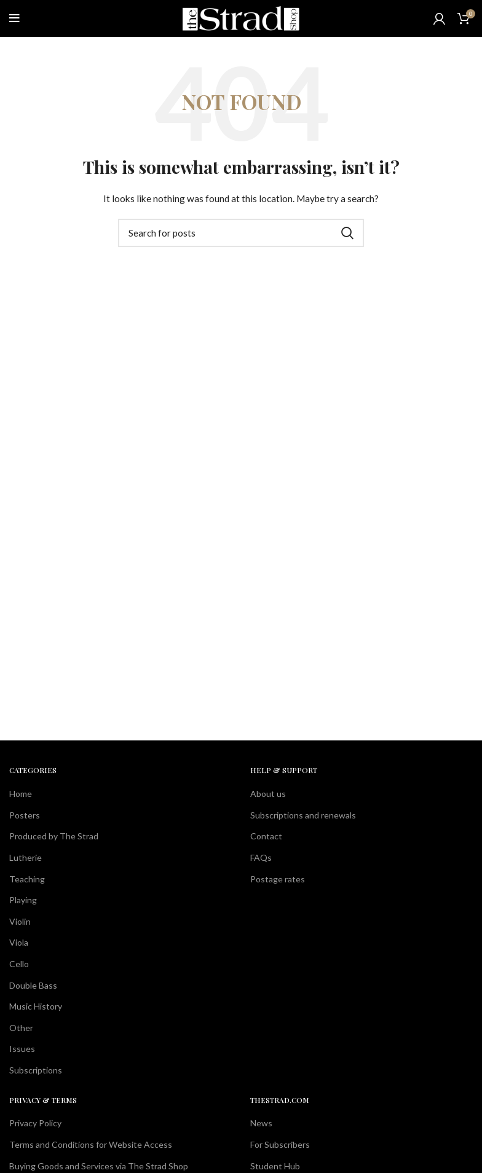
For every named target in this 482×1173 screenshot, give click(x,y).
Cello (19, 964)
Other (21, 1027)
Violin (20, 921)
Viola (18, 942)
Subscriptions (35, 1070)
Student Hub (275, 1166)
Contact (266, 836)
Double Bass (33, 985)
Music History (35, 1006)
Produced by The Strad (53, 836)
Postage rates (277, 879)
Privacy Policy (35, 1123)
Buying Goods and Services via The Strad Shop (98, 1166)
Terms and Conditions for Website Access (90, 1144)
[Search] (241, 233)
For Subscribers (280, 1144)
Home (20, 793)
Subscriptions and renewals (303, 815)
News (261, 1123)
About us (268, 793)
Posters (24, 815)
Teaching (27, 879)
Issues (22, 1048)
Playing (23, 900)
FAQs (261, 857)
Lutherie (25, 857)
